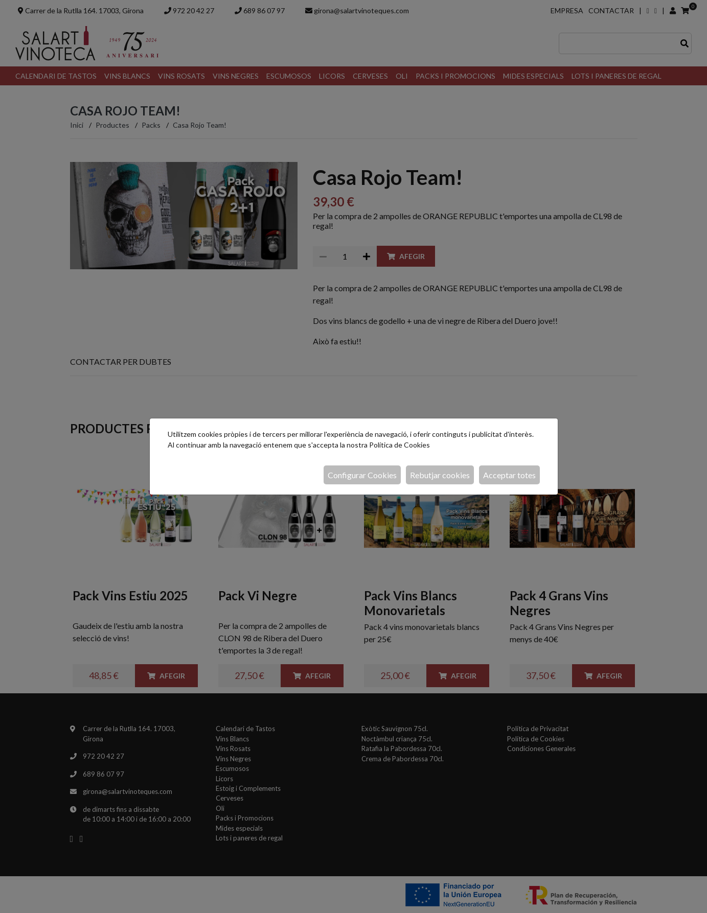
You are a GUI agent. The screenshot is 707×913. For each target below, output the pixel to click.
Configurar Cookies (362, 475)
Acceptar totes (509, 475)
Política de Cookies (399, 444)
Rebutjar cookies (440, 475)
